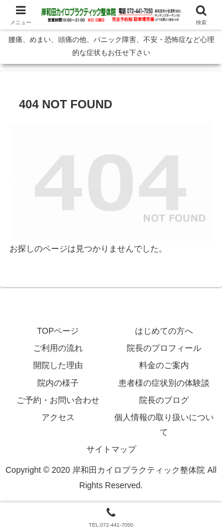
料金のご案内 (164, 365)
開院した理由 (58, 365)
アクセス (58, 417)
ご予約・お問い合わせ (58, 400)
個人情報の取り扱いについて (164, 424)
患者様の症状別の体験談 (164, 383)
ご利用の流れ (58, 348)
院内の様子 (58, 383)
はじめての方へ (164, 331)
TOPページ (58, 331)
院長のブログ (164, 400)
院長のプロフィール (164, 348)
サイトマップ (111, 449)
